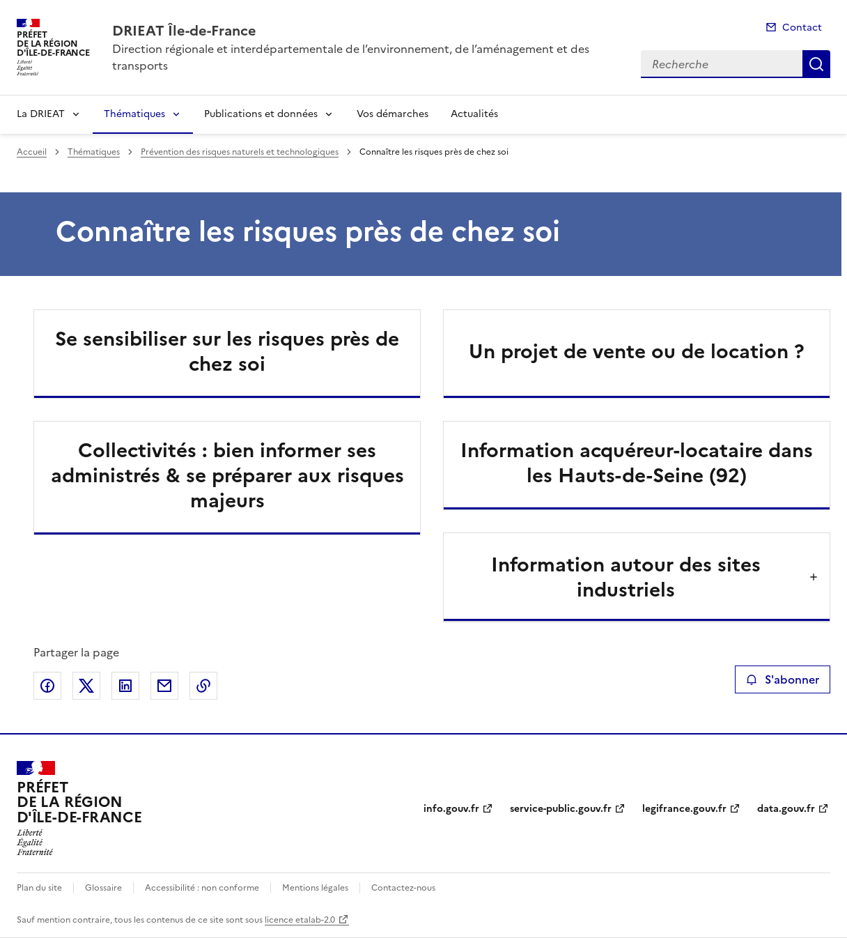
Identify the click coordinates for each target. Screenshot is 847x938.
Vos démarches (392, 114)
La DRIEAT (41, 114)
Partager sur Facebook (47, 686)
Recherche (816, 64)
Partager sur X (86, 686)
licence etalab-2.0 (300, 920)
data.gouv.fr (786, 808)
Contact (802, 27)
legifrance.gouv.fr (684, 808)
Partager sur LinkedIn (125, 686)
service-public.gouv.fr (561, 808)
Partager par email (164, 686)
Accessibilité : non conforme (202, 888)
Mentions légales (315, 888)
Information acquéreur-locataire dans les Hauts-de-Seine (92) (636, 463)
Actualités (474, 114)
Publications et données (261, 114)
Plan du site (39, 888)
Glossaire (103, 888)
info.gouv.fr (451, 808)
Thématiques (134, 114)
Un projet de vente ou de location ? (637, 351)
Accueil (32, 152)
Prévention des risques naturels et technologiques (240, 152)
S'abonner (782, 679)
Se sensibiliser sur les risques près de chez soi (227, 351)
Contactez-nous (403, 888)
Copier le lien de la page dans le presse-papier (203, 686)
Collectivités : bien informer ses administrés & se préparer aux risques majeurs (227, 475)
